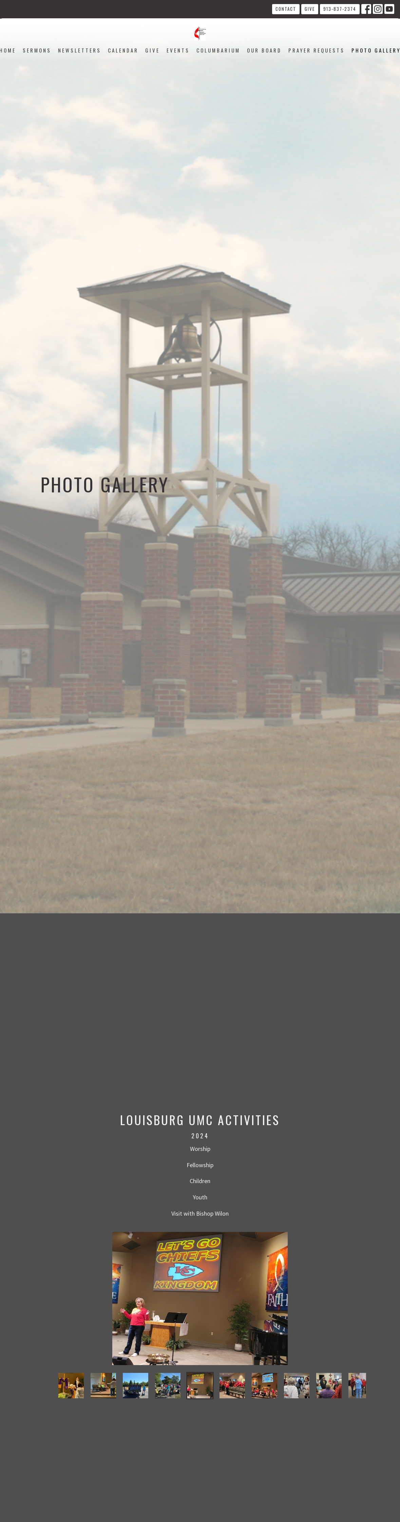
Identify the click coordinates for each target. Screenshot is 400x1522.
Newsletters (79, 50)
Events (178, 50)
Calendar (123, 50)
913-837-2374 (339, 8)
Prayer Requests (316, 50)
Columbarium (218, 50)
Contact (285, 8)
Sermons (37, 50)
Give (310, 8)
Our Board (264, 50)
